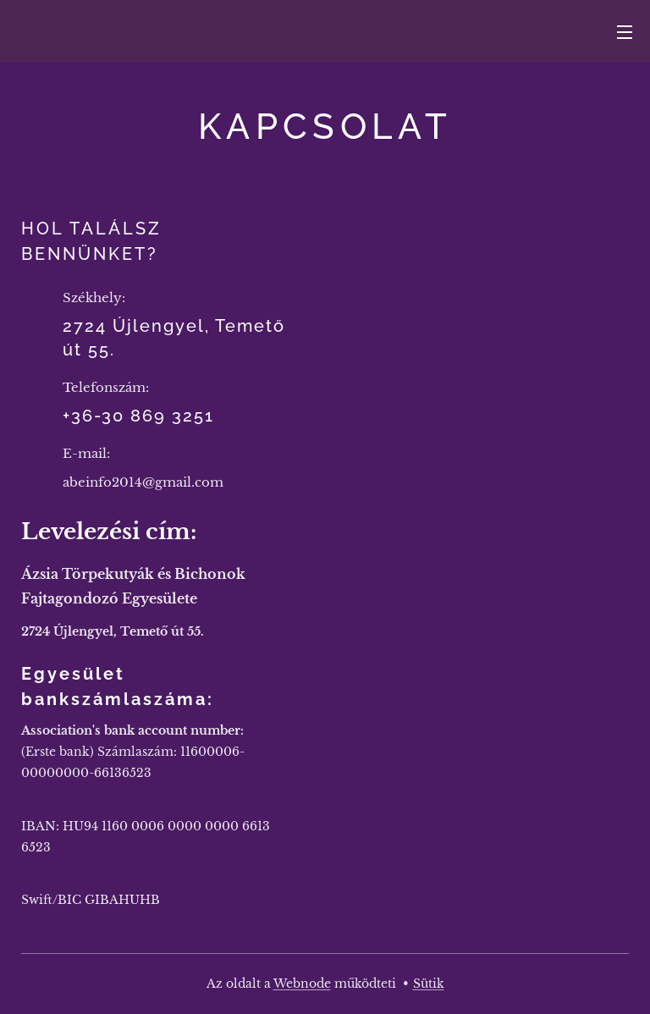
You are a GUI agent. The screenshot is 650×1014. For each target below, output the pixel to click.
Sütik (428, 983)
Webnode (302, 983)
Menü (624, 32)
